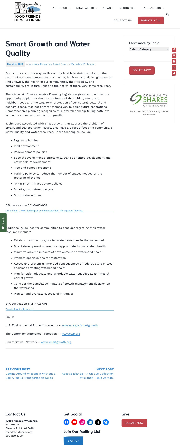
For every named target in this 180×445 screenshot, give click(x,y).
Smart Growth (61, 64)
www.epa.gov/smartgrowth (80, 325)
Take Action (153, 8)
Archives (34, 64)
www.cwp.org (71, 333)
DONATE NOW (142, 70)
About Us (61, 8)
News (108, 8)
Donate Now (151, 20)
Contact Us (123, 20)
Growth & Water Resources (19, 309)
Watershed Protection (83, 64)
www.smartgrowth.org (56, 342)
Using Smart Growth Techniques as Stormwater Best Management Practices (44, 210)
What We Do (86, 8)
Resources (127, 8)
